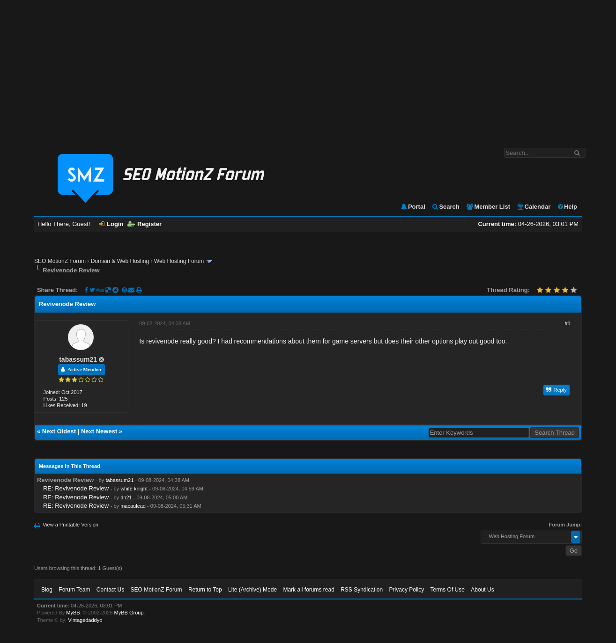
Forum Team (74, 589)
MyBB (73, 612)
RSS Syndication (362, 589)
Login (111, 223)
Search (445, 206)
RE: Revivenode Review (76, 488)
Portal (412, 206)
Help (567, 206)
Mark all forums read (308, 589)
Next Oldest (59, 431)
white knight (134, 488)
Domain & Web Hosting (120, 261)
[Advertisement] (308, 69)
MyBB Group (129, 612)
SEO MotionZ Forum (60, 261)
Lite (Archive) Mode (252, 589)
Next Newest (99, 431)
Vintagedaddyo (85, 620)
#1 (567, 323)
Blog (46, 589)
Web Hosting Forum (179, 261)
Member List (488, 206)
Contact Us (110, 589)
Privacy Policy (406, 589)
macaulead (133, 506)
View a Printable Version (70, 524)
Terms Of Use (447, 589)
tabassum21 (78, 359)
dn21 (126, 497)
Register (144, 223)
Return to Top (205, 589)
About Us (482, 589)
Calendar (534, 206)
